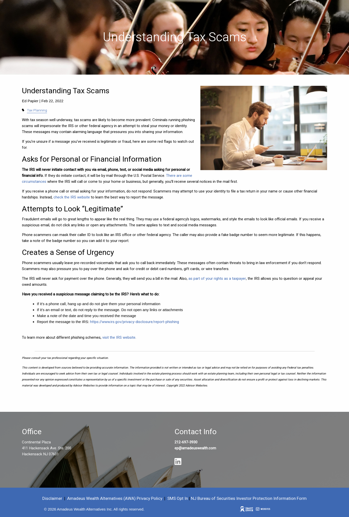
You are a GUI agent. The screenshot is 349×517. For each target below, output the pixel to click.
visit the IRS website (118, 337)
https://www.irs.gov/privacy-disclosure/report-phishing (134, 322)
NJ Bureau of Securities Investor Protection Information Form (249, 498)
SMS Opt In (177, 498)
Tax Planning (37, 110)
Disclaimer (52, 498)
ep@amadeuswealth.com (195, 448)
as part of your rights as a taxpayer (217, 278)
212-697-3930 (185, 442)
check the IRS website (72, 197)
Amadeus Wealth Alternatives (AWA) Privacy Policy (115, 498)
